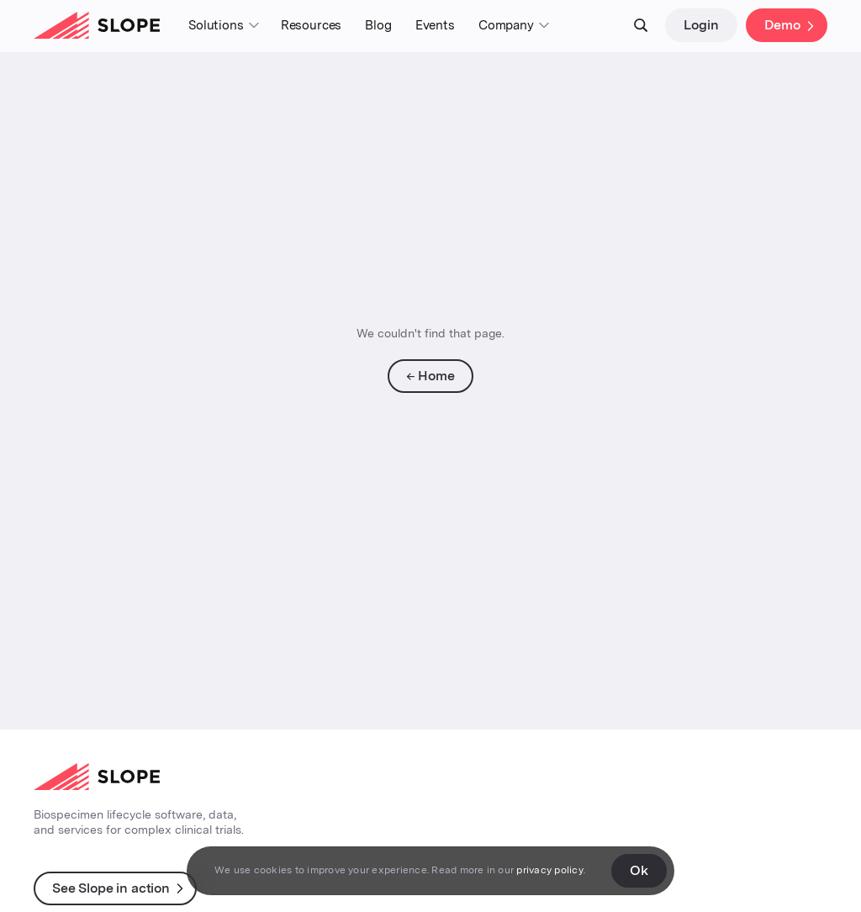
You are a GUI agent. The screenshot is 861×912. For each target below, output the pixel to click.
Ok (639, 870)
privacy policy (549, 870)
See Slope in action (111, 888)
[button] (223, 25)
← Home (430, 376)
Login (701, 25)
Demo (782, 25)
